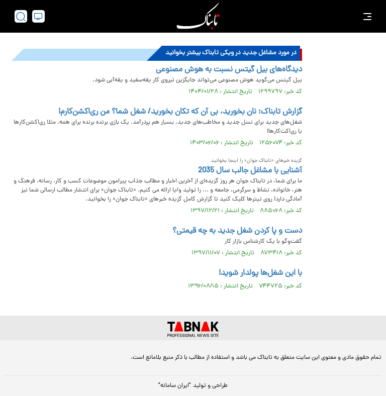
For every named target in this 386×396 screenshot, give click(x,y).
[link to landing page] (198, 16)
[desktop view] (38, 16)
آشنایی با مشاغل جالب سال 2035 (250, 171)
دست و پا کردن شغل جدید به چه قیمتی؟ (237, 231)
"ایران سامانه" (174, 385)
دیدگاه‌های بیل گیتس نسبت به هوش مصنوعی (229, 70)
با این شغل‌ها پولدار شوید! (260, 273)
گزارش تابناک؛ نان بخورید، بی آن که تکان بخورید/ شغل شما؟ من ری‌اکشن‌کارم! (180, 112)
